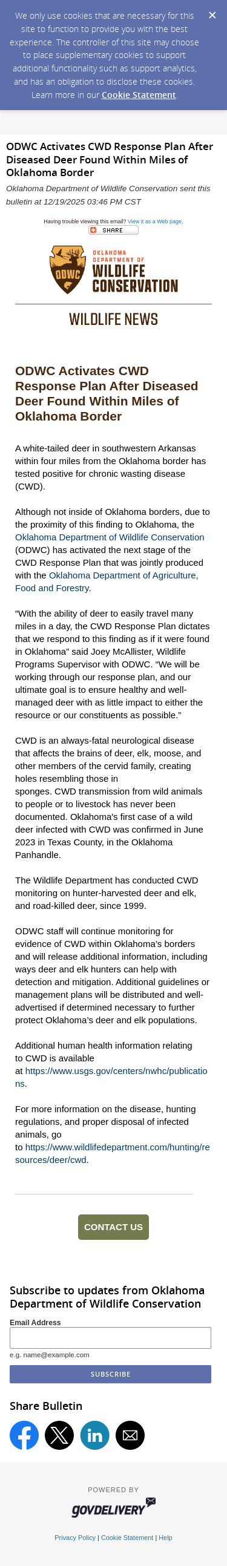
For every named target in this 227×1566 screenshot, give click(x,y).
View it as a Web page (155, 221)
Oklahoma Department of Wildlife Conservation (110, 537)
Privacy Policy (75, 1537)
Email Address (35, 1323)
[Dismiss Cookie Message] (212, 11)
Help (165, 1537)
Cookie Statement (139, 94)
